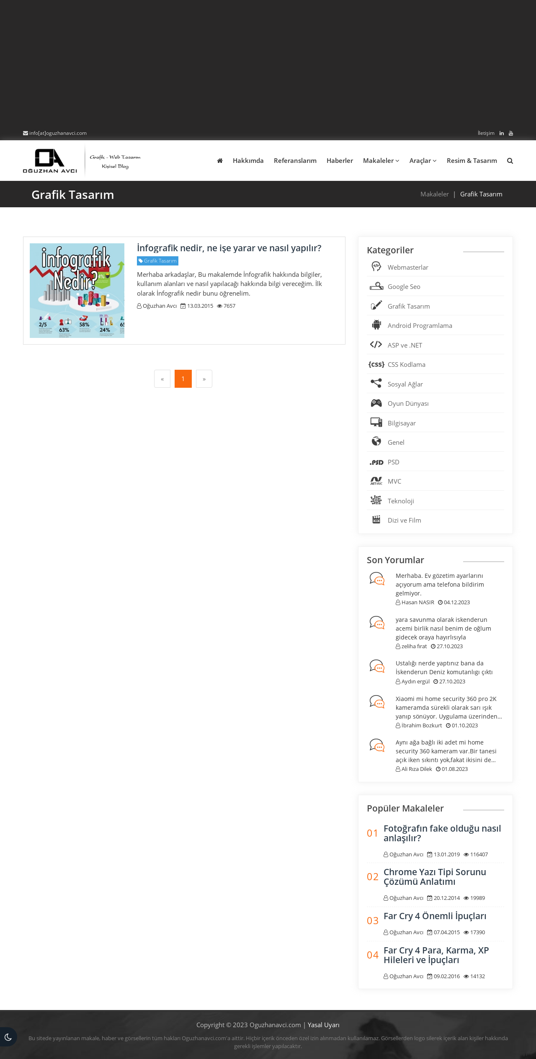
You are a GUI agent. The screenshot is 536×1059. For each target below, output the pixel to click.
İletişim (486, 133)
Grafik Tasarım (409, 306)
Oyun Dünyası (408, 403)
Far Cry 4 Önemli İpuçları (435, 916)
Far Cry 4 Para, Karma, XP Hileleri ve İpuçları (436, 955)
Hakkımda (248, 160)
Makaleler (381, 160)
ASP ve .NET (405, 345)
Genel (396, 442)
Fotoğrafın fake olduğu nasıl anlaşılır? (442, 833)
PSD (393, 462)
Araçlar (423, 160)
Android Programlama (420, 325)
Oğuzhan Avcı (157, 305)
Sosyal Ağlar (405, 384)
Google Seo (404, 286)
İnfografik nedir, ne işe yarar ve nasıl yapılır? (229, 248)
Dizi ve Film (404, 520)
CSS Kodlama (406, 364)
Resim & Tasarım (472, 160)
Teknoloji (401, 501)
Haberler (340, 160)
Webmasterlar (408, 267)
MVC (394, 481)
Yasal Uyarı (324, 1024)
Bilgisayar (402, 423)
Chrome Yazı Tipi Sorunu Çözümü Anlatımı (435, 876)
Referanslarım (295, 160)
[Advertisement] (268, 65)
